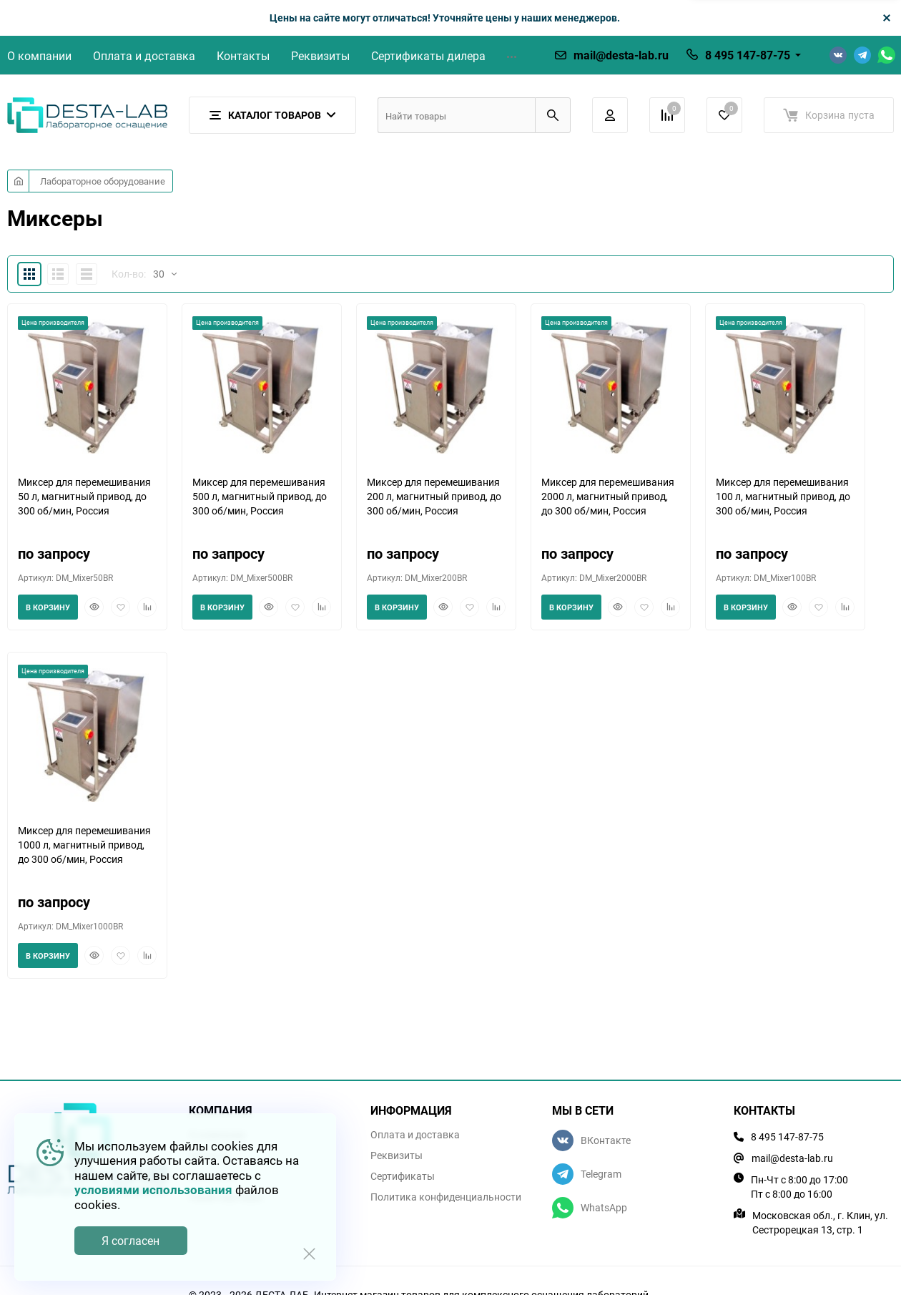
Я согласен (130, 1240)
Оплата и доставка (144, 56)
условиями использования (153, 1189)
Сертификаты (402, 1176)
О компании (39, 56)
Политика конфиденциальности (445, 1197)
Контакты (243, 56)
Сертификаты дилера (428, 56)
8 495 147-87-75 (747, 55)
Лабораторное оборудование (102, 181)
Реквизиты (320, 56)
